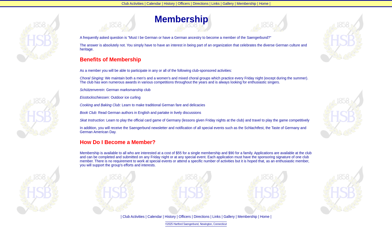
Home (264, 4)
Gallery (228, 4)
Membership (246, 4)
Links (215, 4)
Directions (201, 4)
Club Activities (132, 4)
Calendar (154, 4)
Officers (184, 4)
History (169, 4)
